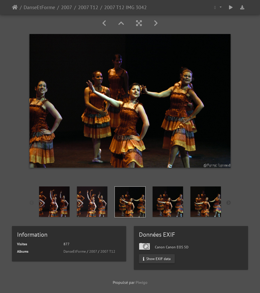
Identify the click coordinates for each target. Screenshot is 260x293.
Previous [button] (31, 202)
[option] (54, 201)
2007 (66, 7)
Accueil (15, 7)
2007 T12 (88, 7)
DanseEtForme (39, 7)
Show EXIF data (157, 258)
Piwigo (142, 282)
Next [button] (228, 202)
